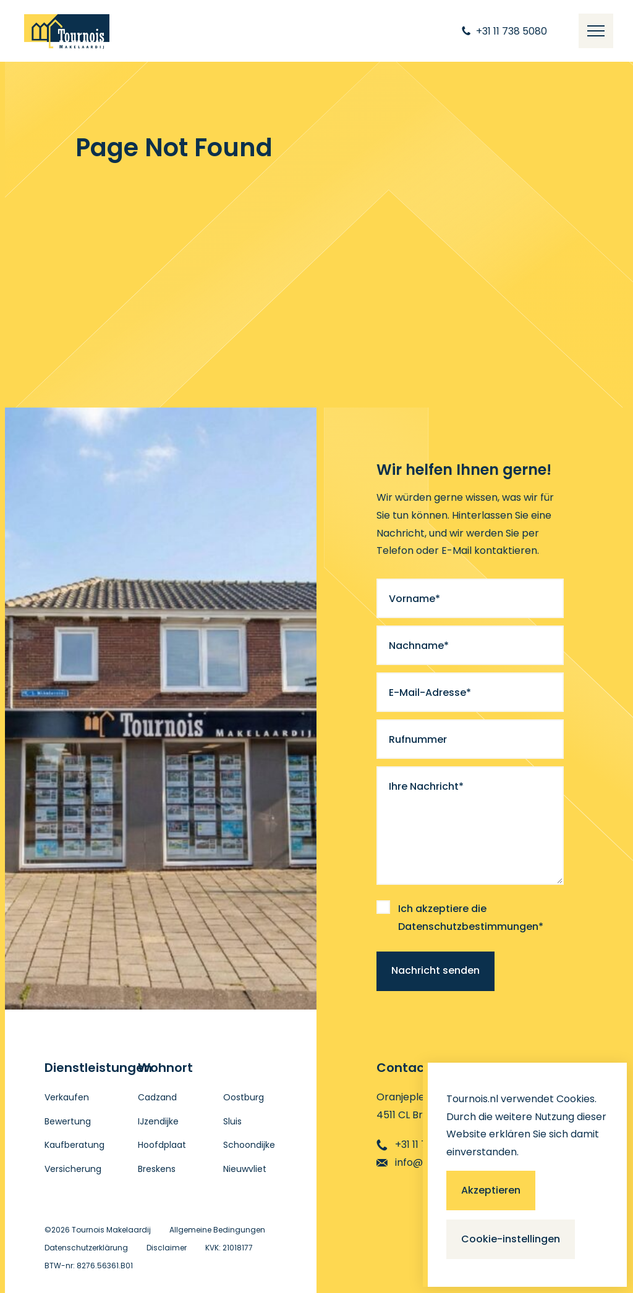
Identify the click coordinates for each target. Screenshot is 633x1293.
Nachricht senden (435, 970)
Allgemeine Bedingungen (217, 1229)
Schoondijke (249, 1145)
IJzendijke (158, 1121)
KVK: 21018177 (229, 1247)
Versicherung (73, 1169)
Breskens (157, 1169)
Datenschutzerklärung (86, 1247)
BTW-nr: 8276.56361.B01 (89, 1265)
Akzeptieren (490, 1190)
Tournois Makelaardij (111, 1229)
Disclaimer (167, 1247)
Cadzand (157, 1097)
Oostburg (243, 1097)
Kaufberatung (74, 1145)
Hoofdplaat (162, 1145)
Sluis (232, 1121)
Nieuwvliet (244, 1169)
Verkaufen (67, 1097)
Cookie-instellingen (510, 1239)
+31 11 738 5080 (421, 1144)
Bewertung (68, 1121)
